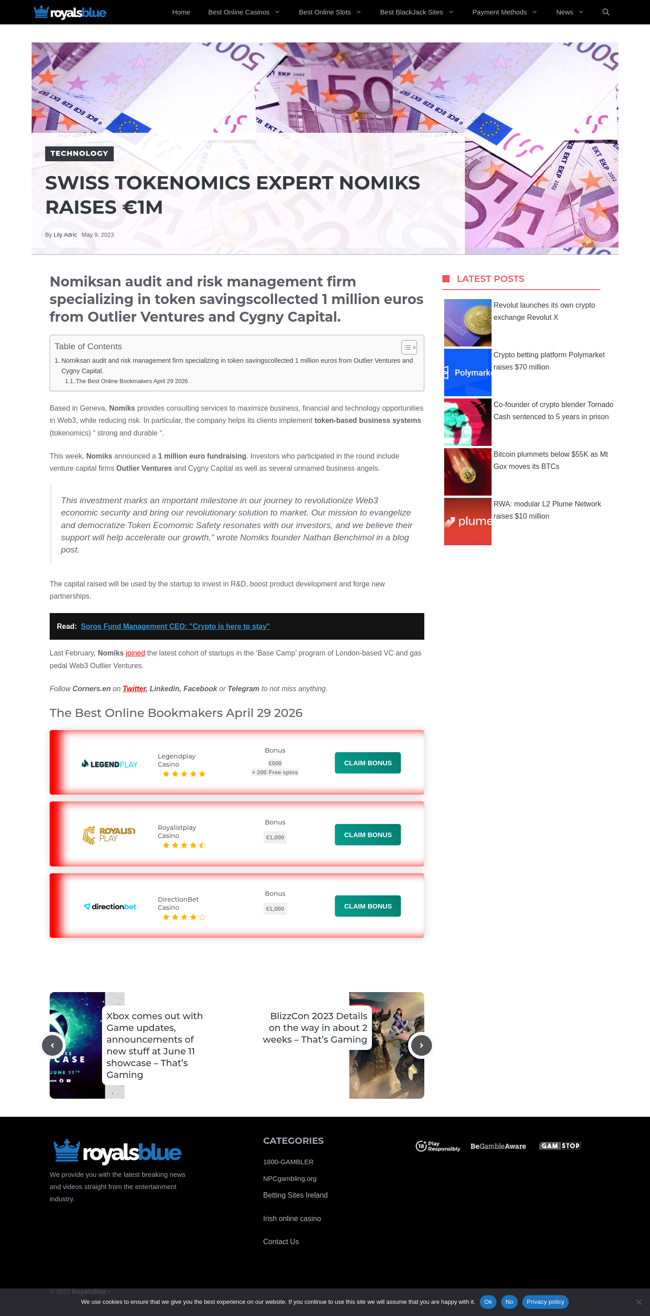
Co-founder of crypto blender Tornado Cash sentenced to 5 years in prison (529, 422)
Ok (488, 1301)
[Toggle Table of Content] (405, 347)
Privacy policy (545, 1301)
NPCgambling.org (289, 1178)
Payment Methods (510, 12)
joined (135, 653)
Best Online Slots (335, 12)
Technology (79, 153)
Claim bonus (368, 763)
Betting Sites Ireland (295, 1195)
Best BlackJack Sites (421, 12)
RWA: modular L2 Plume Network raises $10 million (522, 521)
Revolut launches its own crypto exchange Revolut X (519, 323)
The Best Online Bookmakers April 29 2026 (132, 381)
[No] (638, 1302)
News (575, 12)
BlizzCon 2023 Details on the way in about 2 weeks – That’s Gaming (315, 1028)
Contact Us (281, 1242)
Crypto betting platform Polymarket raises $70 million (524, 372)
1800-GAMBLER (288, 1162)
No (509, 1301)
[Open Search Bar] (606, 12)
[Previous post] (52, 1045)
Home (181, 12)
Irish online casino (292, 1218)
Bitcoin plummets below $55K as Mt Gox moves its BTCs (526, 472)
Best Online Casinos (249, 12)
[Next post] (421, 1045)
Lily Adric (65, 234)
